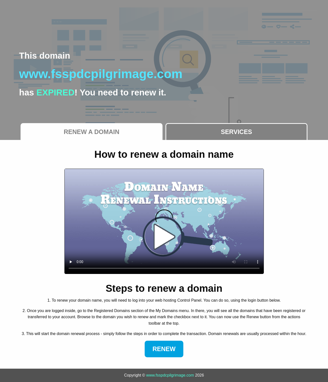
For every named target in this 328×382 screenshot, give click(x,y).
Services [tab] (236, 131)
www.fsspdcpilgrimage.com (170, 375)
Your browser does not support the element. (164, 221)
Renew (163, 348)
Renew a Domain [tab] (91, 131)
